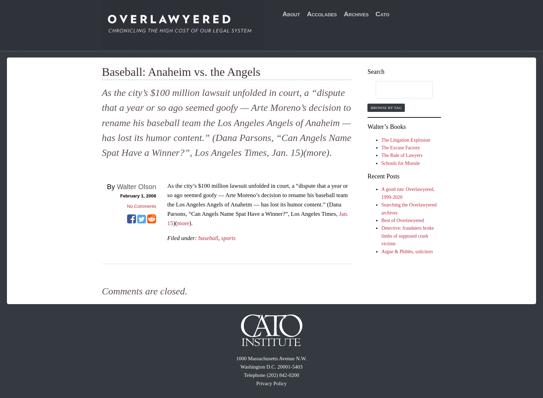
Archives (356, 14)
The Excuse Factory (400, 147)
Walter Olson (136, 187)
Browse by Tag (386, 108)
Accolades (322, 14)
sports (228, 238)
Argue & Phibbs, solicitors (407, 251)
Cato (382, 14)
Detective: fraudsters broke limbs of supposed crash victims (407, 235)
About (291, 14)
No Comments (141, 206)
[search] (397, 90)
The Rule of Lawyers (401, 155)
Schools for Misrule (400, 163)
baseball (208, 238)
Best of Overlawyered (402, 220)
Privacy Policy (271, 383)
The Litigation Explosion (405, 140)
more (183, 223)
